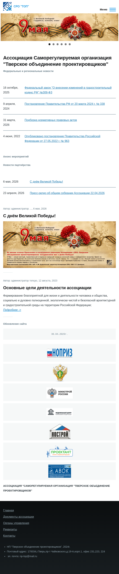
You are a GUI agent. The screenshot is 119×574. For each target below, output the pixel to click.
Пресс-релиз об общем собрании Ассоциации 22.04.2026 (67, 193)
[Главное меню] (107, 9)
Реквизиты (10, 529)
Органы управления (16, 523)
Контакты (9, 535)
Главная (8, 510)
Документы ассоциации (18, 516)
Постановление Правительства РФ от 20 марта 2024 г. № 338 (65, 103)
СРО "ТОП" (21, 6)
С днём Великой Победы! (46, 181)
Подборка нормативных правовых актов (51, 120)
